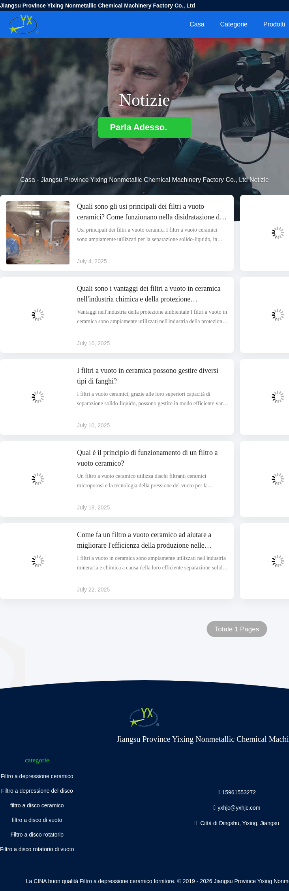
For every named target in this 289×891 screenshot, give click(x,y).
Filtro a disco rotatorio (37, 834)
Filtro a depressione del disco (37, 791)
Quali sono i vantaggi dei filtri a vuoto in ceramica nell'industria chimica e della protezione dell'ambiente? (148, 295)
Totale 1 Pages (237, 629)
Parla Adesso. (144, 127)
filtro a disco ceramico (37, 805)
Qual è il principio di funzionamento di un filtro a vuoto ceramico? (147, 458)
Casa (197, 24)
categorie (234, 24)
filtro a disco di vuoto (37, 820)
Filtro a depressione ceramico (37, 776)
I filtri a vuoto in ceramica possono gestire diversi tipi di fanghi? (147, 376)
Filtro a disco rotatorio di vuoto (37, 849)
